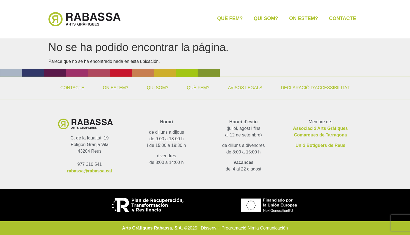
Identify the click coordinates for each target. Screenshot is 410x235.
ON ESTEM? (303, 18)
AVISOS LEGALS (245, 87)
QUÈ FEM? (230, 18)
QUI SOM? (266, 18)
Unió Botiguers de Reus (320, 145)
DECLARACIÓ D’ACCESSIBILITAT (315, 87)
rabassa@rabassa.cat (89, 171)
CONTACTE (342, 18)
